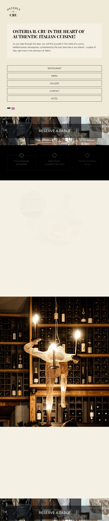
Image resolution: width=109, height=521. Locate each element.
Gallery (54, 83)
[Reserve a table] (54, 131)
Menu (54, 76)
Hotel (54, 98)
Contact (54, 91)
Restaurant (54, 68)
